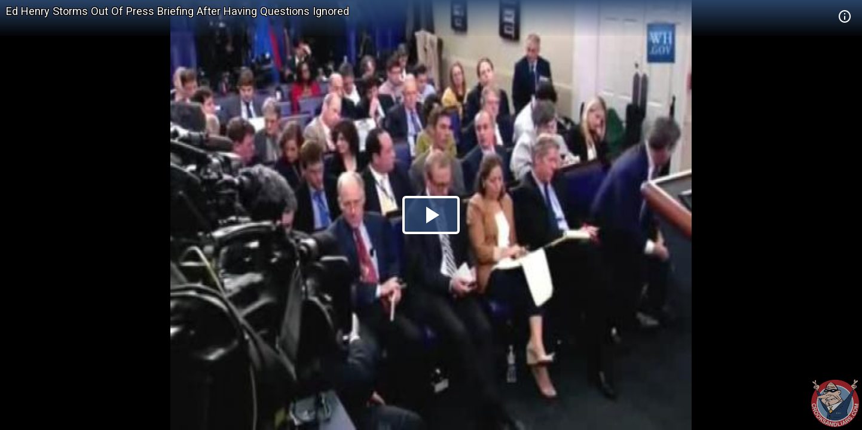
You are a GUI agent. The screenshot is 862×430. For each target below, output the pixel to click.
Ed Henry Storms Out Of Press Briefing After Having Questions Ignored (177, 11)
